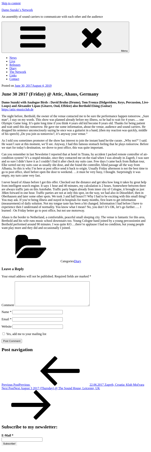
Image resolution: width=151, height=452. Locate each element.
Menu (65, 37)
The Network (17, 72)
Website (7, 331)
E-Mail (7, 440)
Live (12, 61)
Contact (14, 79)
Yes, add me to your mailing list (24, 338)
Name (6, 316)
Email (6, 324)
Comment (8, 309)
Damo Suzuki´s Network (17, 10)
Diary (13, 68)
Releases (14, 64)
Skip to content (11, 3)
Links (13, 75)
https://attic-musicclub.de (17, 109)
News (13, 57)
